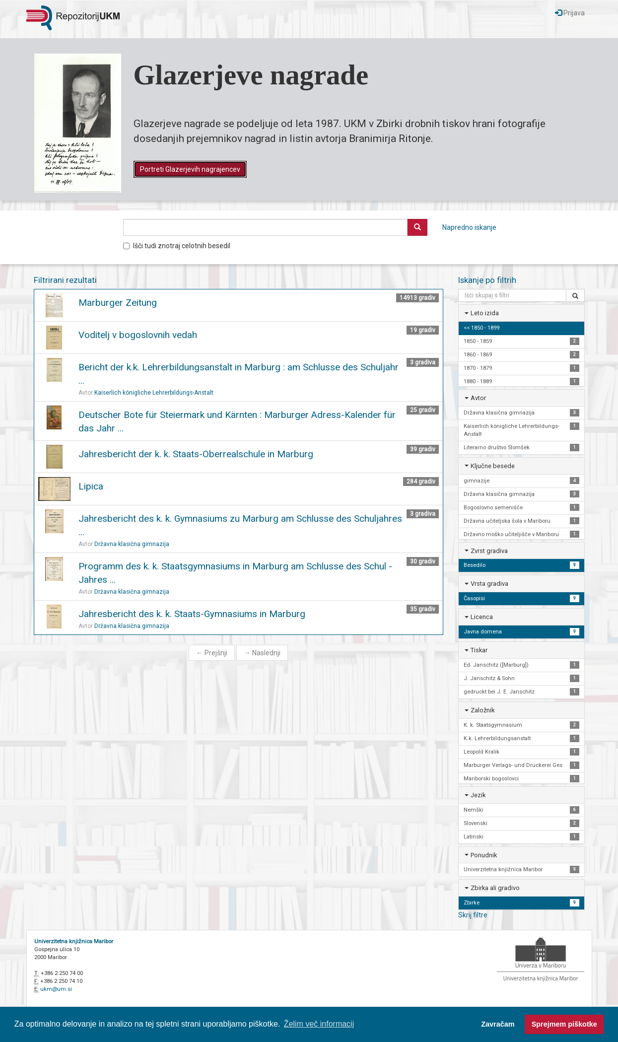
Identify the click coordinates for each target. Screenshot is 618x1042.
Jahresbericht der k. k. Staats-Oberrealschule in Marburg (195, 454)
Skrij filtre (472, 915)
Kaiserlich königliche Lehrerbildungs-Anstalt (153, 392)
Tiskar (479, 650)
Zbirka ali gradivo (495, 888)
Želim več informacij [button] (319, 1024)
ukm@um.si (56, 989)
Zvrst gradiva (489, 551)
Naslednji (262, 653)
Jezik (478, 795)
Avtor (478, 398)
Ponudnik (484, 855)
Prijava (570, 13)
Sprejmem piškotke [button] (564, 1024)
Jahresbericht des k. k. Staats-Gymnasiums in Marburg (191, 614)
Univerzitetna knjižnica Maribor (73, 941)
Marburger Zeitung (117, 302)
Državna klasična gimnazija (131, 544)
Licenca (482, 617)
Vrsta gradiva (489, 583)
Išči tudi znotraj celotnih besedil (176, 246)
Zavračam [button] (497, 1024)
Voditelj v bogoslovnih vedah (137, 335)
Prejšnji (211, 653)
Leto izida (485, 313)
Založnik (482, 710)
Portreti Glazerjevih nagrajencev (190, 169)
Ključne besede (493, 466)
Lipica (90, 486)
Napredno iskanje (469, 227)
